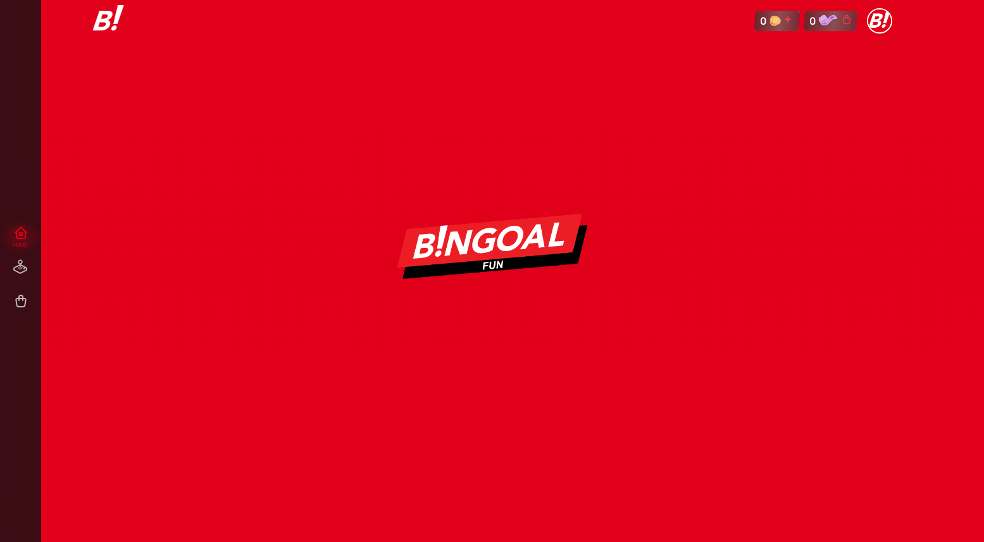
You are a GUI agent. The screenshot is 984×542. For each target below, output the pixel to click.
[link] (108, 21)
